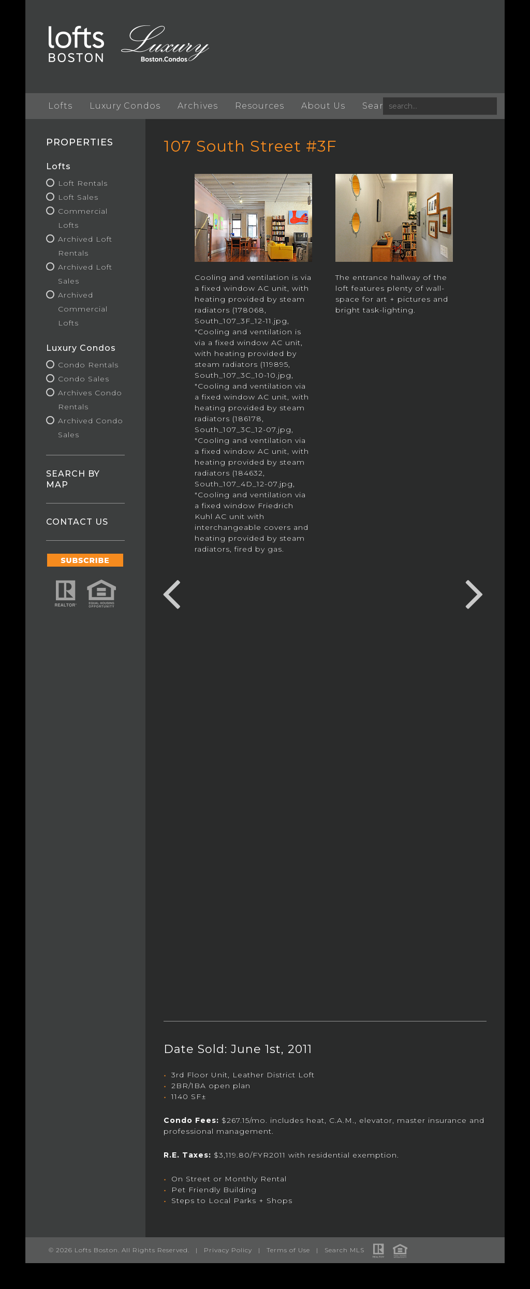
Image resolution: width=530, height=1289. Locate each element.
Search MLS (345, 1250)
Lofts (61, 106)
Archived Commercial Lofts (83, 309)
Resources (260, 106)
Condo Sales (84, 378)
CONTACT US (78, 522)
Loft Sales (78, 197)
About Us (324, 106)
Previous (171, 592)
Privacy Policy (228, 1250)
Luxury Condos (125, 106)
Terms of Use (289, 1250)
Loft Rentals (83, 183)
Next (474, 592)
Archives (198, 106)
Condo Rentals (88, 364)
